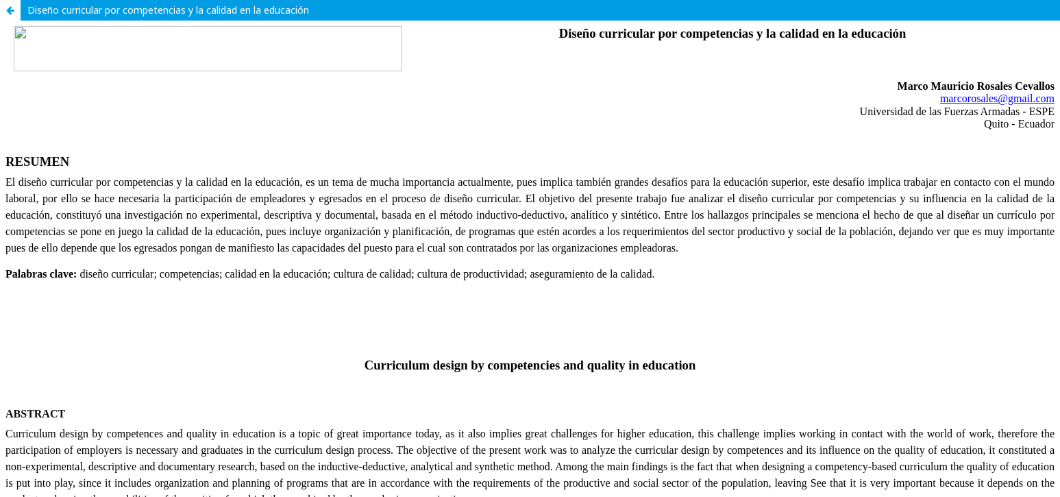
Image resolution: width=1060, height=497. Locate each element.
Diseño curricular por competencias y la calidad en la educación (168, 9)
